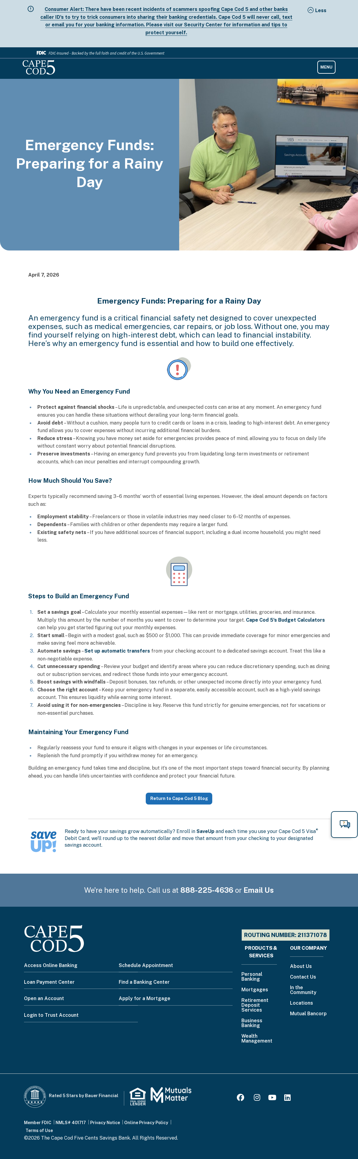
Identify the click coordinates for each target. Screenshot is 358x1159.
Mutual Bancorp (308, 1013)
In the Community (303, 990)
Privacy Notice (105, 1122)
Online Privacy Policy (146, 1122)
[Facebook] (241, 1098)
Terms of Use (39, 1130)
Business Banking (251, 1023)
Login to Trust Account (51, 1015)
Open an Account (44, 998)
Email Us (259, 890)
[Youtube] (272, 1098)
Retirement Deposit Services (254, 1005)
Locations (301, 1003)
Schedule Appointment (146, 965)
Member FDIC (37, 1122)
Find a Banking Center (144, 982)
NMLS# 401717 (71, 1122)
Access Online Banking (50, 965)
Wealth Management (256, 1039)
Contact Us (303, 977)
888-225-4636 (206, 890)
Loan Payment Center (49, 982)
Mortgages (254, 990)
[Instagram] (257, 1098)
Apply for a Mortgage (144, 998)
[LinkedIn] (287, 1098)
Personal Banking (251, 977)
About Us (301, 966)
